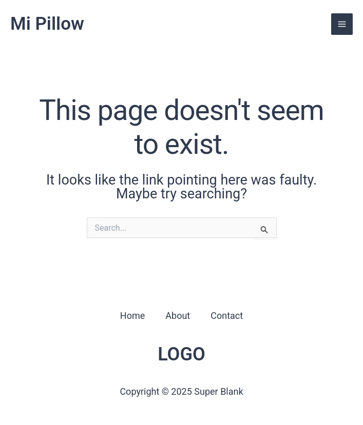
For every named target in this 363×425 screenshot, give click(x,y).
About (177, 315)
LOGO (181, 354)
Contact (227, 315)
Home (132, 315)
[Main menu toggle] (342, 24)
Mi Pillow (47, 23)
